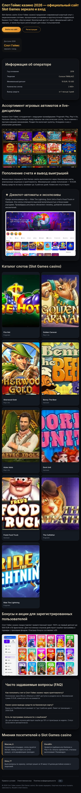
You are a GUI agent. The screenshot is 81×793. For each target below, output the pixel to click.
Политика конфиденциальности (45, 781)
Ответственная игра (24, 781)
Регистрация (31, 29)
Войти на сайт (11, 29)
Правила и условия (8, 781)
